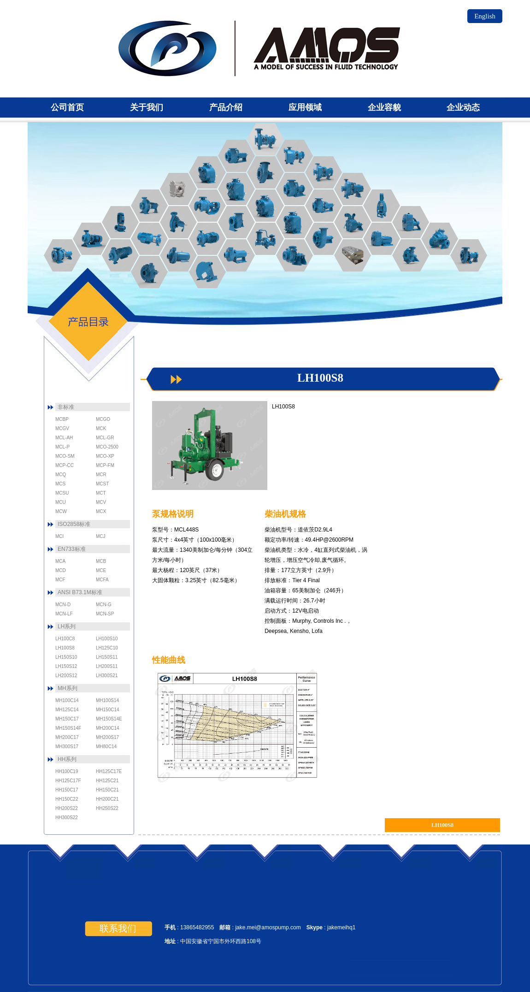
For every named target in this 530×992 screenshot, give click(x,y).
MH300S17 (66, 746)
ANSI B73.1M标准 (80, 592)
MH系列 (67, 688)
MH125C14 (67, 709)
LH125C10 (107, 647)
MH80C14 (106, 746)
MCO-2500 (236, 156)
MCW (410, 222)
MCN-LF (323, 172)
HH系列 (67, 759)
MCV (381, 239)
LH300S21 (107, 675)
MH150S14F (68, 728)
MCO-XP (265, 172)
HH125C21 (107, 780)
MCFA (149, 239)
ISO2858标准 (74, 524)
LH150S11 (107, 657)
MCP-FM (236, 255)
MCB (91, 239)
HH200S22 (66, 808)
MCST (265, 205)
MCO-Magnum (323, 205)
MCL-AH (294, 255)
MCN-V (381, 205)
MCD (120, 222)
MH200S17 (107, 737)
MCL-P (265, 239)
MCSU (294, 222)
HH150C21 (107, 789)
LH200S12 (66, 675)
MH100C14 (67, 700)
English (484, 16)
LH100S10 (107, 638)
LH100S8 (65, 647)
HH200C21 (107, 799)
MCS (352, 222)
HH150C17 (66, 789)
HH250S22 (107, 808)
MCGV (207, 205)
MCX (439, 239)
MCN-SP (294, 156)
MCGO (178, 189)
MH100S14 (107, 700)
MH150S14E (109, 718)
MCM (352, 255)
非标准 (66, 407)
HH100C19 (66, 771)
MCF (120, 255)
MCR (410, 255)
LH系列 (67, 626)
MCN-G (265, 139)
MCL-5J (323, 239)
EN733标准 (72, 549)
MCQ (468, 255)
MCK (207, 272)
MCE (149, 205)
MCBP (149, 272)
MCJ (207, 239)
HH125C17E (109, 771)
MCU (236, 189)
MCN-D (352, 189)
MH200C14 (107, 728)
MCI (178, 222)
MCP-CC (178, 255)
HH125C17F (68, 780)
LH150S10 (66, 657)
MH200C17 (67, 737)
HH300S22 (66, 817)
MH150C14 (107, 709)
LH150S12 (66, 666)
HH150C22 (66, 799)
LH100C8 (65, 638)
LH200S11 (107, 666)
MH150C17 (67, 718)
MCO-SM (294, 189)
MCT (207, 172)
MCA (62, 255)
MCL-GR (236, 222)
